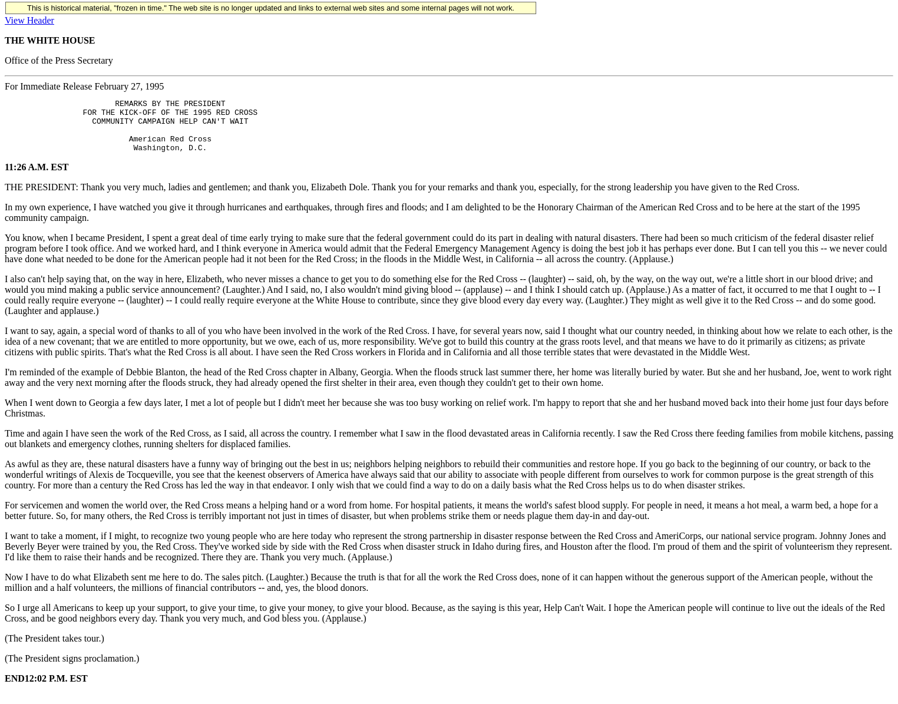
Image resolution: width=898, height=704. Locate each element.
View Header (29, 20)
